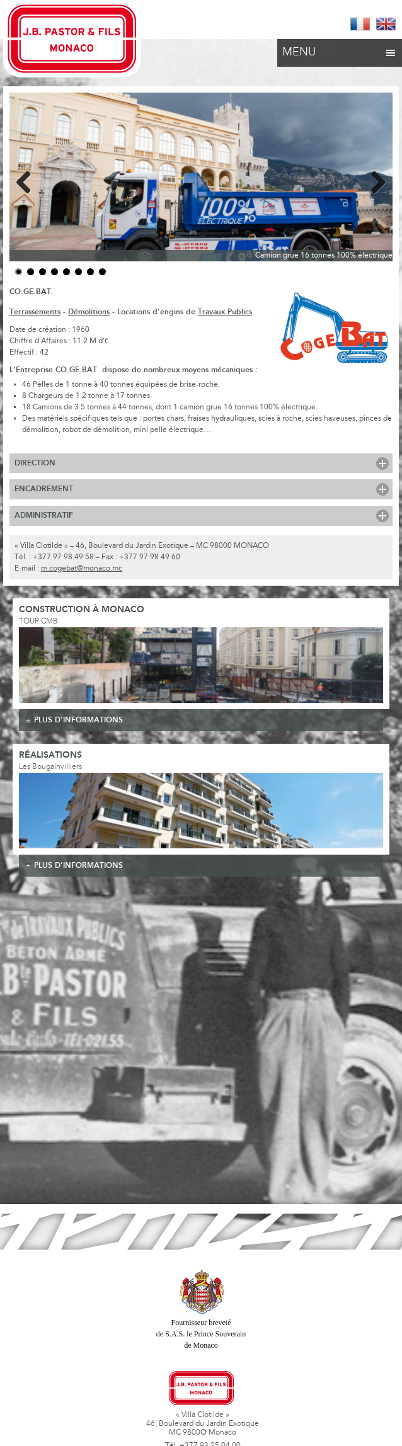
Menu (339, 49)
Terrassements (34, 312)
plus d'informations (78, 720)
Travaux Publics (225, 312)
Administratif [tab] (43, 515)
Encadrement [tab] (43, 489)
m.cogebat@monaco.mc (81, 568)
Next (373, 180)
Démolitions (89, 312)
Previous (28, 180)
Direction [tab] (34, 463)
